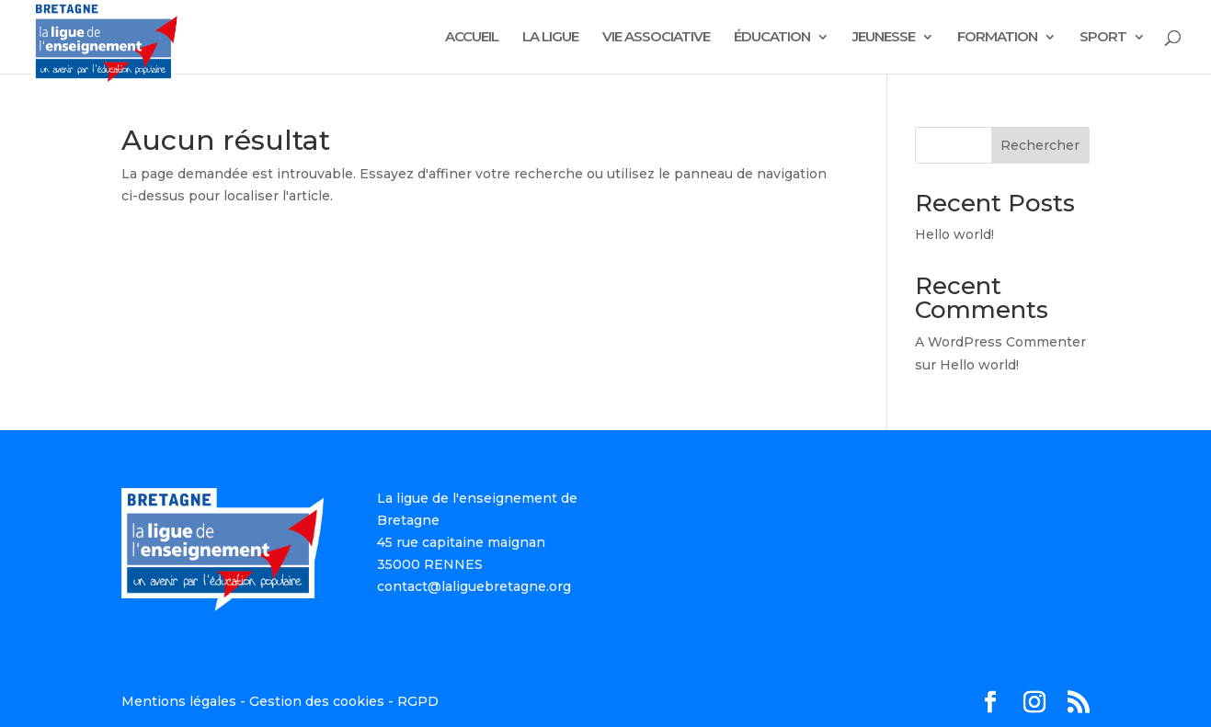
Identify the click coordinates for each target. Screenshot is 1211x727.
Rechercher (1040, 145)
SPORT (1103, 37)
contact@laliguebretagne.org (474, 586)
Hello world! (954, 234)
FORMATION (997, 37)
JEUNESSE (883, 37)
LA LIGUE (550, 37)
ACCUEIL (471, 37)
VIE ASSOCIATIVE (656, 37)
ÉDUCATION (772, 37)
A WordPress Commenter (1000, 342)
